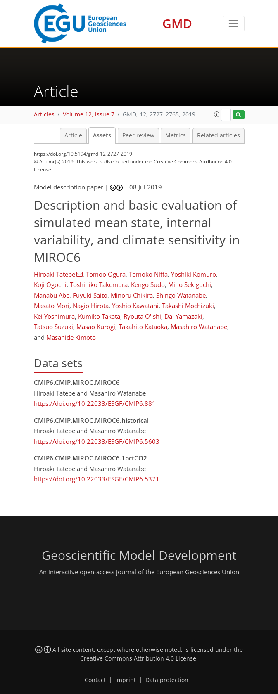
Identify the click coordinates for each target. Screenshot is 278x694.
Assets (102, 135)
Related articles (218, 135)
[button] (217, 114)
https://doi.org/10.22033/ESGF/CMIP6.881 (95, 403)
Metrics (175, 135)
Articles (44, 114)
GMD (177, 23)
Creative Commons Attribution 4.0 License (138, 658)
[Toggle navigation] (234, 23)
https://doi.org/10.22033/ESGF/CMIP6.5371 (96, 479)
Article (73, 135)
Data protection (166, 680)
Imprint (125, 680)
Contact (95, 680)
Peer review (138, 135)
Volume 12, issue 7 (88, 114)
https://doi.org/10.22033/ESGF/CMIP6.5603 (96, 441)
